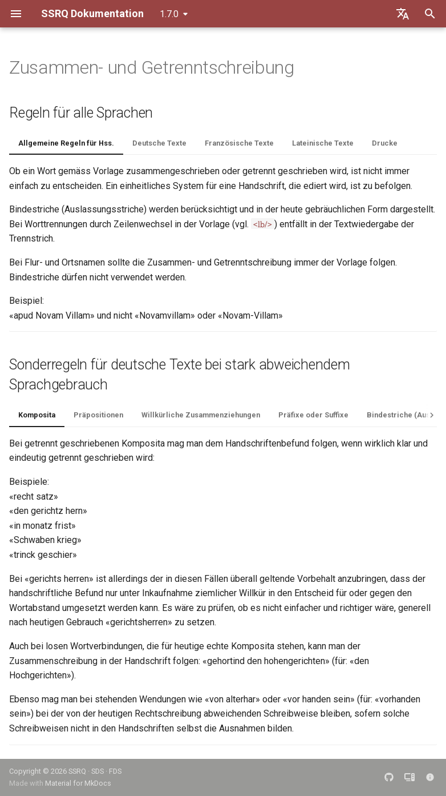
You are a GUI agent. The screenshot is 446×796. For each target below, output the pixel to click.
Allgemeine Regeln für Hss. (66, 143)
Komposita (36, 415)
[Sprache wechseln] (402, 13)
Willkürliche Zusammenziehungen (200, 415)
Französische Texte (239, 143)
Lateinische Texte (323, 143)
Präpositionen (98, 415)
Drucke (385, 143)
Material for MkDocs (78, 783)
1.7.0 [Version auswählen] (169, 14)
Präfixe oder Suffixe (313, 415)
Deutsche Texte (159, 143)
